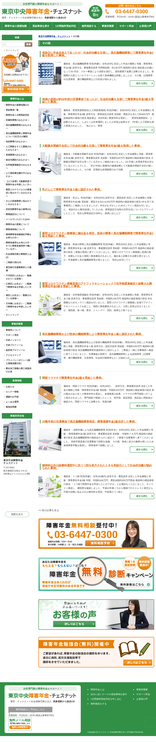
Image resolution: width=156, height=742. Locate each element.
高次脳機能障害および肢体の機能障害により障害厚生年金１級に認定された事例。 (93, 334)
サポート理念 (12, 335)
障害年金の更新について (17, 224)
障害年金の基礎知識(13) (17, 105)
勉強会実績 (11, 407)
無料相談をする (99, 703)
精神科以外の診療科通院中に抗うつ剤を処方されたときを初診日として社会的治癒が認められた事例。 (97, 467)
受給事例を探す (41, 26)
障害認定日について (15, 214)
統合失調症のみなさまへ (17, 160)
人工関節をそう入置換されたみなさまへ (18, 148)
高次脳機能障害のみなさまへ (18, 126)
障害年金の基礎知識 (16, 26)
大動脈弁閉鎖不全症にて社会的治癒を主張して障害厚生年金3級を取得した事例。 (92, 145)
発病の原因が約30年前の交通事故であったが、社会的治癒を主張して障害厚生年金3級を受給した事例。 (98, 100)
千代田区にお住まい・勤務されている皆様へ (18, 277)
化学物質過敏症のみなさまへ (18, 166)
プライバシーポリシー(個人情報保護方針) (18, 362)
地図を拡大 (17, 514)
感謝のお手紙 (12, 397)
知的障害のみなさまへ (16, 141)
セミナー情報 (12, 392)
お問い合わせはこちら (129, 5)
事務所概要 (108, 26)
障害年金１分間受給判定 (17, 115)
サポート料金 (126, 26)
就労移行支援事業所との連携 (18, 269)
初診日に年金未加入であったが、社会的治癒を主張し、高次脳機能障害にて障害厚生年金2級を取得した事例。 (97, 54)
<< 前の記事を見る (48, 510)
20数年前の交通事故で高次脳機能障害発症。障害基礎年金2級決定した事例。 (89, 421)
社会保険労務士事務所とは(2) (18, 255)
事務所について (13, 330)
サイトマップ (12, 50)
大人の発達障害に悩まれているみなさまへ (18, 202)
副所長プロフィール (15, 350)
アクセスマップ (13, 355)
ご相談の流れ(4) (13, 262)
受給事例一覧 (12, 110)
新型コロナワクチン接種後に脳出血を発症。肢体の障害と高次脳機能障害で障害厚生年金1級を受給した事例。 (97, 234)
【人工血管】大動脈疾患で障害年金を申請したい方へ (18, 183)
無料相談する (89, 26)
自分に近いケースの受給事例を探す (109, 694)
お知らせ (10, 386)
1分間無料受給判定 (65, 26)
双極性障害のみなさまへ (17, 120)
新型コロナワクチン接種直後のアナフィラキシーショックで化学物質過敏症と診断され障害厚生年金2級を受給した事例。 (97, 285)
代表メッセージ (13, 340)
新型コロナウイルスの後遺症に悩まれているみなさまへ (18, 192)
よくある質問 (12, 402)
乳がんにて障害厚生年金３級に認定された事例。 (72, 189)
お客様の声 (145, 26)
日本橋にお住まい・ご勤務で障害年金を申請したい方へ (18, 306)
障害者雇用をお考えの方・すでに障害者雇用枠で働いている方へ (18, 245)
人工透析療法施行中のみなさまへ (18, 174)
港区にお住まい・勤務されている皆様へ (18, 297)
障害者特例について (15, 229)
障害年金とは (97, 689)
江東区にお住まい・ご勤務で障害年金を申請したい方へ (18, 287)
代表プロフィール (14, 345)
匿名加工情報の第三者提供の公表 (18, 370)
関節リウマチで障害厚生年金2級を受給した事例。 (73, 377)
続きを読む (142, 83)
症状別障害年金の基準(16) (18, 209)
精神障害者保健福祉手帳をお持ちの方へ (18, 236)
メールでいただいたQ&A (18, 219)
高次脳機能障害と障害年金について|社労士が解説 (18, 135)
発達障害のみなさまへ (16, 155)
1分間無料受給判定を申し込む (106, 699)
